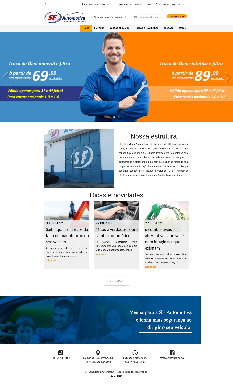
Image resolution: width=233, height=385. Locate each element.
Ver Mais (116, 280)
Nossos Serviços (120, 28)
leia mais (51, 260)
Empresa (99, 28)
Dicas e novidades (148, 28)
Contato (169, 28)
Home (86, 28)
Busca (182, 28)
